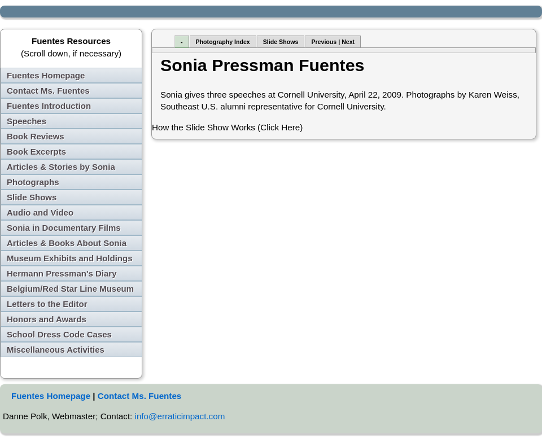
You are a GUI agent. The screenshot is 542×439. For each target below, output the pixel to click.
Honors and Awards (46, 319)
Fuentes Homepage (46, 75)
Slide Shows (31, 197)
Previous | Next (333, 41)
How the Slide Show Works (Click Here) (227, 127)
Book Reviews (35, 136)
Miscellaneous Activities (55, 349)
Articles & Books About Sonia (66, 243)
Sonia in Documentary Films (64, 227)
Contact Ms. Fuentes (48, 90)
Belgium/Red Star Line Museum (70, 288)
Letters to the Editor (47, 304)
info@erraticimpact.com (180, 416)
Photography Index (223, 41)
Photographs (33, 182)
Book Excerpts (36, 151)
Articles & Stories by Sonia (61, 167)
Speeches (26, 121)
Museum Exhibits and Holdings (70, 258)
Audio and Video (40, 212)
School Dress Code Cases (59, 334)
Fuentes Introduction (49, 106)
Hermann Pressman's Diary (62, 273)
